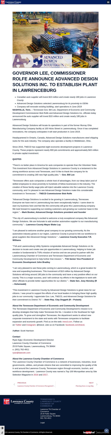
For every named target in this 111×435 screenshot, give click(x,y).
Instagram (30, 325)
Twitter (18, 325)
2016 (36, 375)
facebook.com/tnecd (75, 325)
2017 (45, 375)
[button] (108, 2)
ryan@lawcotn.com (21, 353)
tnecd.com (67, 321)
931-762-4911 (45, 418)
